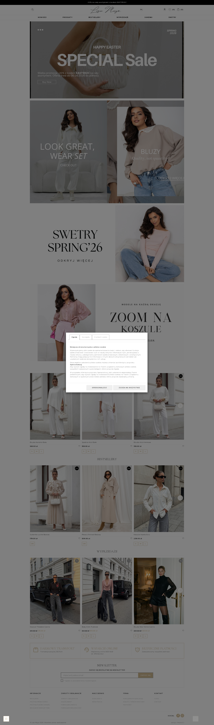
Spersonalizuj (99, 388)
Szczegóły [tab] (86, 337)
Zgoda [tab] (74, 337)
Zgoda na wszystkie (129, 388)
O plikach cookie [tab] (100, 337)
